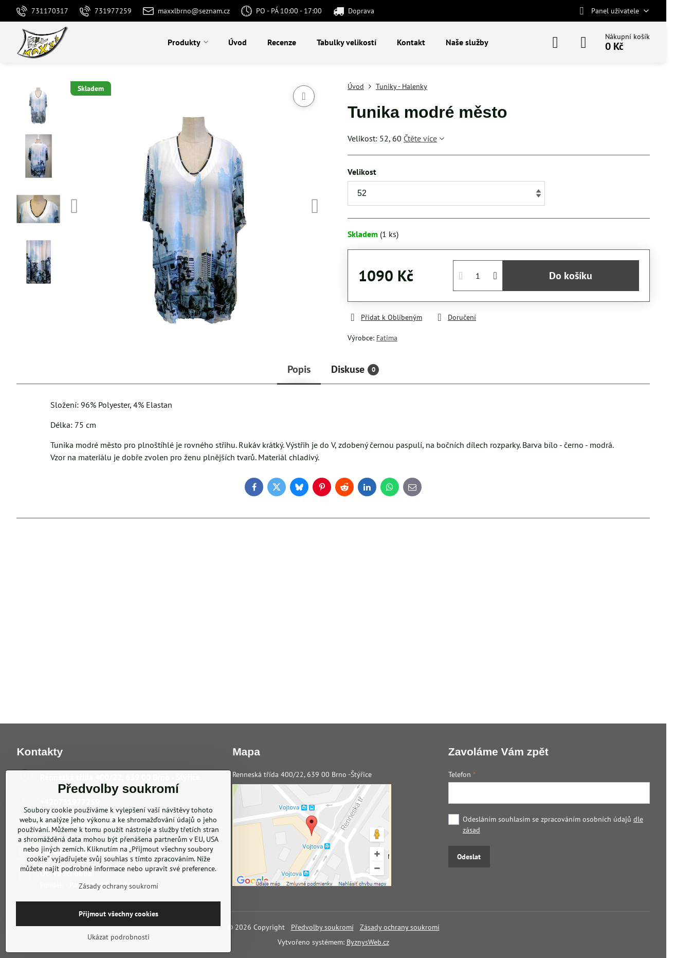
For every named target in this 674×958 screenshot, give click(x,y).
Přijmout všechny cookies (118, 913)
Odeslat (469, 856)
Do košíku (570, 275)
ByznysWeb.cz (368, 942)
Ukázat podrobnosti (118, 937)
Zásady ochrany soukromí (400, 927)
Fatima (386, 337)
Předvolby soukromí (322, 927)
